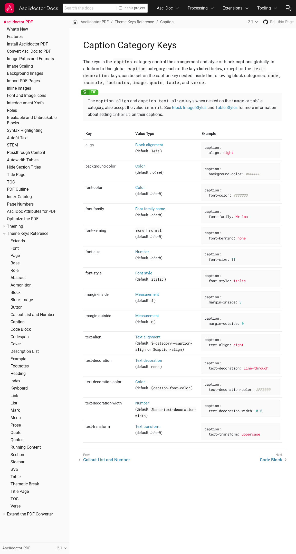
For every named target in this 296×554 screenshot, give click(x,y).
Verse (16, 506)
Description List (25, 351)
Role (14, 270)
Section (17, 455)
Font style (143, 273)
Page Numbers (20, 204)
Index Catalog (19, 197)
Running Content (26, 447)
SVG (14, 469)
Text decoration (148, 360)
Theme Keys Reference (27, 233)
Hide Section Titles (24, 167)
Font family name (150, 209)
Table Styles (226, 107)
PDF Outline (17, 189)
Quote (16, 432)
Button (17, 307)
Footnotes (20, 366)
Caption (18, 322)
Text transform (147, 426)
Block (16, 292)
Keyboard (19, 388)
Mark (15, 410)
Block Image (22, 300)
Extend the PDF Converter (30, 514)
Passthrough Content (26, 152)
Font (15, 248)
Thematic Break (25, 484)
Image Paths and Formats (30, 59)
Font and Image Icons (26, 95)
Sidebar (17, 462)
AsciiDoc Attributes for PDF (31, 211)
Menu (16, 418)
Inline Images (19, 88)
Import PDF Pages (23, 81)
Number (142, 252)
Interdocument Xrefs (25, 103)
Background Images (25, 73)
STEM (12, 145)
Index (15, 381)
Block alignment (149, 145)
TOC (11, 182)
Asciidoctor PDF (18, 22)
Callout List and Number (32, 314)
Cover (16, 344)
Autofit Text (17, 138)
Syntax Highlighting (25, 130)
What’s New (17, 29)
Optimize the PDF (23, 219)
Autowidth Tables (23, 160)
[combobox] (90, 8)
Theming (15, 226)
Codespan (20, 337)
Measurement (147, 294)
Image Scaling (20, 66)
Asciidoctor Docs (38, 8)
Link (14, 395)
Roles (12, 110)
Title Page (16, 174)
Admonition (21, 285)
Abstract (18, 277)
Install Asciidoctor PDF (27, 44)
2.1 (250, 22)
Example (18, 359)
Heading (18, 373)
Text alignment (147, 337)
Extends (18, 241)
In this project (132, 8)
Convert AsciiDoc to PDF (29, 51)
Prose (16, 425)
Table (16, 477)
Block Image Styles (189, 107)
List (14, 403)
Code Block (21, 329)
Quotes (17, 440)
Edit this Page (282, 22)
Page (15, 255)
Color (140, 166)
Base (15, 263)
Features (15, 36)
